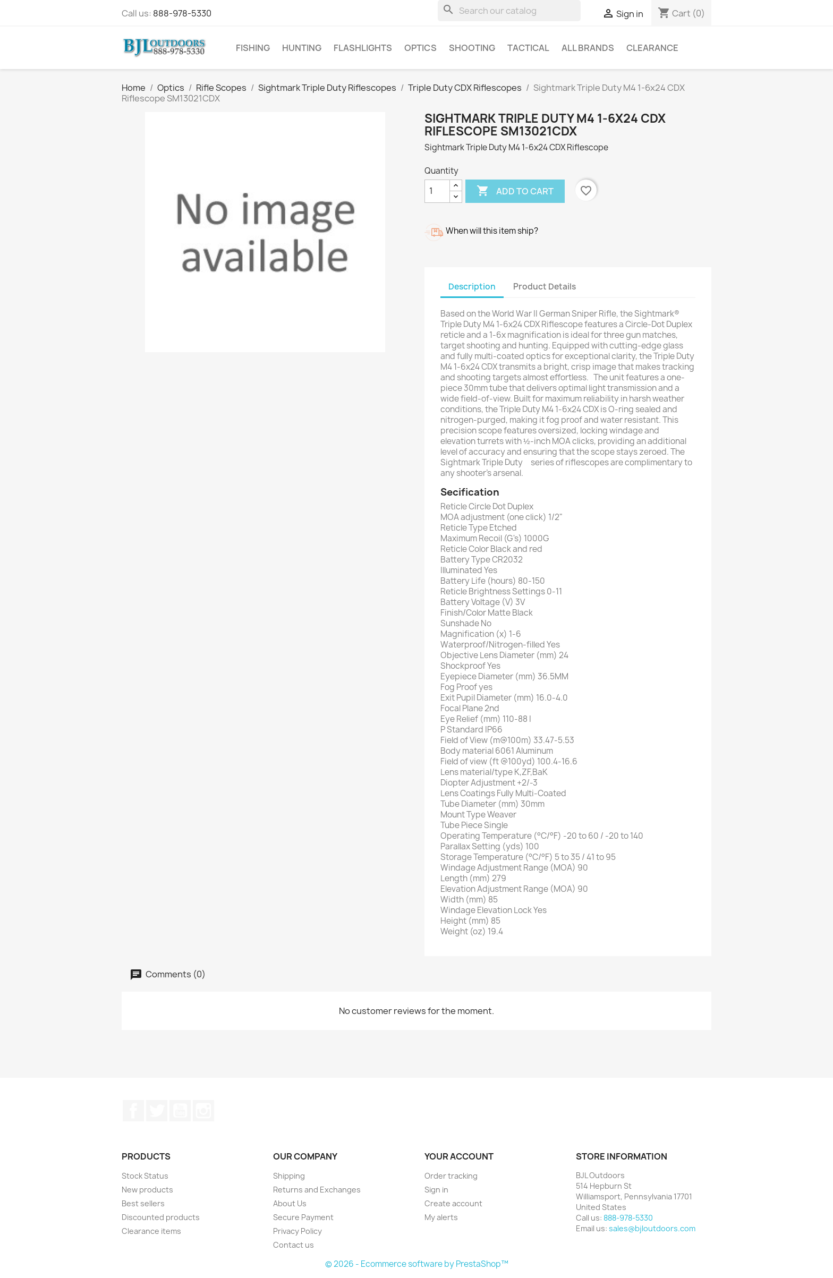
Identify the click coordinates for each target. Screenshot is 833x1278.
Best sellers (143, 1203)
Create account (453, 1203)
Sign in (436, 1190)
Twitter (156, 1110)
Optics (420, 48)
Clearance (652, 48)
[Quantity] (437, 191)
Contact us (293, 1245)
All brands (588, 48)
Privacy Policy (297, 1231)
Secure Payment (303, 1217)
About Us (290, 1203)
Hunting (301, 48)
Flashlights (363, 48)
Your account (459, 1156)
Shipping (289, 1176)
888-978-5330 (182, 13)
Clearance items (151, 1231)
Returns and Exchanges (317, 1190)
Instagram (203, 1110)
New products (147, 1190)
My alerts (441, 1217)
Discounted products (161, 1217)
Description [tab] (472, 286)
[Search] (509, 10)
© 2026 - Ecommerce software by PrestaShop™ (416, 1264)
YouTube (180, 1110)
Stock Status (145, 1176)
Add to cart (515, 191)
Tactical (528, 48)
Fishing (253, 48)
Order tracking (451, 1176)
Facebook (133, 1110)
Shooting (472, 48)
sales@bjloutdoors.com (652, 1228)
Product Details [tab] (544, 286)
